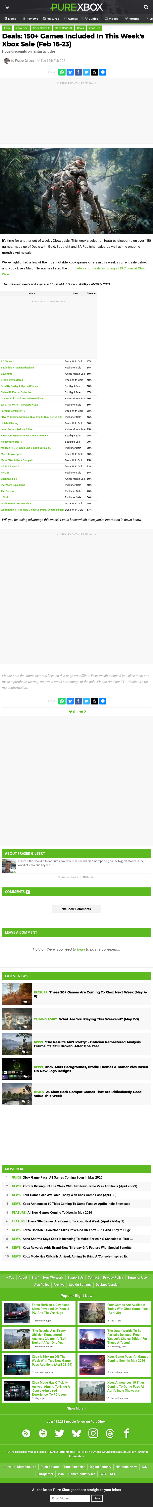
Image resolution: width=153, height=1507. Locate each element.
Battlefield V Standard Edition (17, 367)
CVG (103, 1474)
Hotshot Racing (9, 423)
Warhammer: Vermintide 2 (16, 503)
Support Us (75, 1277)
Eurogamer (45, 1474)
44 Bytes (94, 1452)
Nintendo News (126, 1467)
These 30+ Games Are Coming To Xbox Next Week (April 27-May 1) (68, 1221)
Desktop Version (107, 1285)
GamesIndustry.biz (81, 1474)
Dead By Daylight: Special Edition (19, 386)
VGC (61, 1474)
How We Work (53, 1277)
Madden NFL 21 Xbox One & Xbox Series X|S (26, 447)
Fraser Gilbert (24, 61)
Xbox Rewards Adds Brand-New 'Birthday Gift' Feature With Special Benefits (71, 1248)
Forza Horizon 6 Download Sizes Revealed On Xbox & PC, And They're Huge (71, 1230)
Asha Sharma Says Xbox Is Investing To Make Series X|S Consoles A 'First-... (72, 1239)
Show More (76, 1408)
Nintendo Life (26, 1467)
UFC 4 (4, 497)
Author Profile (68, 877)
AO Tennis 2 (8, 361)
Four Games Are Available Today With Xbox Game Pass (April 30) (64, 1195)
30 (25, 1052)
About (23, 1277)
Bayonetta (6, 373)
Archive (59, 1285)
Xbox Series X (41, 28)
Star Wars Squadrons (13, 484)
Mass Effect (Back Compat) (17, 460)
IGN (144, 1467)
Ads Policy (41, 1285)
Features (94, 28)
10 (25, 1102)
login (81, 949)
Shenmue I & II (9, 478)
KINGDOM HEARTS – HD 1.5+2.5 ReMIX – (24, 435)
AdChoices (108, 1452)
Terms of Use (137, 1277)
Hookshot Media (25, 1452)
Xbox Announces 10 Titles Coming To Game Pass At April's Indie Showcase (71, 1204)
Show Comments (76, 909)
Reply (88, 877)
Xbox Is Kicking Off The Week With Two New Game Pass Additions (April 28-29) (74, 1186)
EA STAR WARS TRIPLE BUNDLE (19, 404)
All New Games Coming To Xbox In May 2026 (52, 1212)
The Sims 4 (7, 491)
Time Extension (74, 1467)
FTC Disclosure (132, 682)
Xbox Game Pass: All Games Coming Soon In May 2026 (57, 1177)
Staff (35, 1277)
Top (10, 1277)
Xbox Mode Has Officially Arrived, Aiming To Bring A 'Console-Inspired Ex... (71, 1256)
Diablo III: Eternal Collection (16, 392)
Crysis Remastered (12, 379)
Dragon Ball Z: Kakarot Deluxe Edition (22, 398)
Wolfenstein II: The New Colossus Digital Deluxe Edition (32, 509)
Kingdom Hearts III (11, 441)
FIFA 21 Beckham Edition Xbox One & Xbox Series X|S (31, 417)
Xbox (7, 28)
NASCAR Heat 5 (10, 466)
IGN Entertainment (62, 1452)
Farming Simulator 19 (13, 410)
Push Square (50, 1467)
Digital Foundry (100, 1467)
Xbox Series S (63, 28)
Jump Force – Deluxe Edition (17, 429)
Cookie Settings (80, 1285)
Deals (80, 28)
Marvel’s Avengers (11, 454)
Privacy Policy (113, 1277)
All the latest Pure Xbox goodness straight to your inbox (76, 1490)
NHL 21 (5, 472)
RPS (113, 1474)
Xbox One (22, 28)
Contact (93, 1277)
